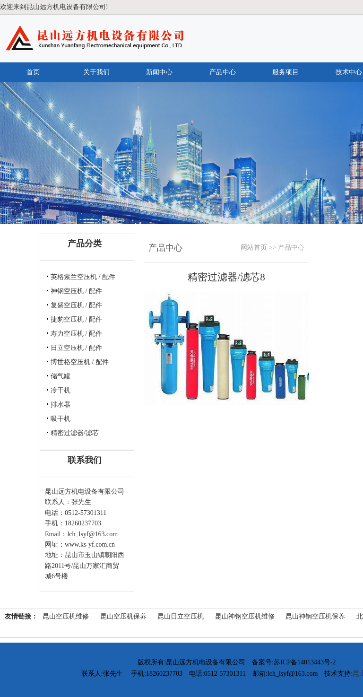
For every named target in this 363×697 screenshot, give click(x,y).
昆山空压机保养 (123, 616)
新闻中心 (159, 72)
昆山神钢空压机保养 (315, 616)
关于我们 (96, 72)
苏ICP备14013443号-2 (305, 662)
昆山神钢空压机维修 (245, 616)
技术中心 (349, 72)
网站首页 (254, 247)
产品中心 (222, 72)
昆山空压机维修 (66, 616)
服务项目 (285, 72)
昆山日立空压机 (180, 616)
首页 (33, 72)
